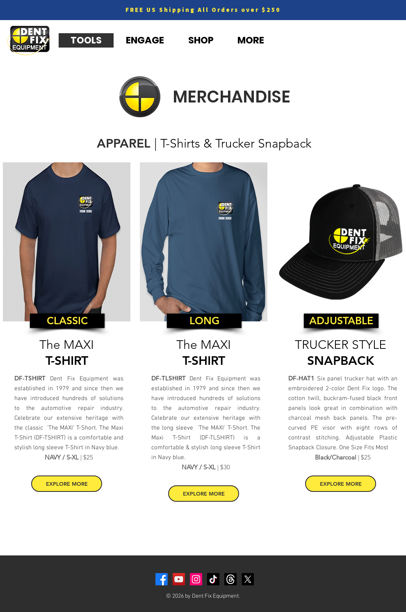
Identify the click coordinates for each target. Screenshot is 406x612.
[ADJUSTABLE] (341, 321)
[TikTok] (213, 579)
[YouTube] (179, 579)
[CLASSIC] (67, 321)
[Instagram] (196, 579)
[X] (248, 579)
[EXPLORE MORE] (66, 483)
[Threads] (230, 579)
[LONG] (204, 321)
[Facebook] (161, 579)
